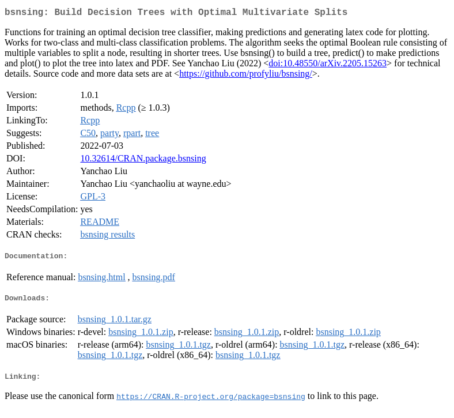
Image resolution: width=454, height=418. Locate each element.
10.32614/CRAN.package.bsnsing (143, 160)
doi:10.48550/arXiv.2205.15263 (327, 65)
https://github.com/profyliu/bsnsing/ (245, 76)
